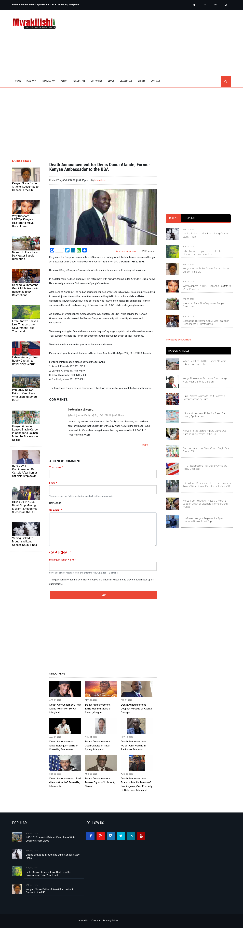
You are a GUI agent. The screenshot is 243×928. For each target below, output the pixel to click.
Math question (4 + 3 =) (61, 559)
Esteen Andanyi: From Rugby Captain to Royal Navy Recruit (25, 360)
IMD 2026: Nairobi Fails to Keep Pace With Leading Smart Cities (24, 395)
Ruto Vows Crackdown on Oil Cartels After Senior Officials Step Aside (24, 470)
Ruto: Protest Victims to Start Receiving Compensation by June (204, 398)
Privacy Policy (110, 920)
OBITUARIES (96, 80)
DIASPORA (31, 80)
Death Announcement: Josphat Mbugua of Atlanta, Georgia (136, 708)
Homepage (55, 503)
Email (52, 483)
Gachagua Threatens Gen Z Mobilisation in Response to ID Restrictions (25, 290)
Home (18, 80)
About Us (83, 920)
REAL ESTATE (79, 80)
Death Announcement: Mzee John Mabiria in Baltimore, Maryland (133, 745)
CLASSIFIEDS (126, 80)
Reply (145, 444)
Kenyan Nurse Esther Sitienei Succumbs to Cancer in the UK (25, 187)
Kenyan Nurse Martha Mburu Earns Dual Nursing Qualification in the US (205, 432)
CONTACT (155, 80)
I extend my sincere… (80, 409)
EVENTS (141, 80)
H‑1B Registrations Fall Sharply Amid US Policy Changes (205, 467)
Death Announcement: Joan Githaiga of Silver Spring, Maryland (98, 745)
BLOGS (111, 80)
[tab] (173, 218)
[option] (65, 3)
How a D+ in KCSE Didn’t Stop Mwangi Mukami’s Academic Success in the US (24, 507)
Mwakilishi (99, 180)
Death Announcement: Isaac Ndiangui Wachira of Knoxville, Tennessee (64, 745)
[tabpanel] (198, 273)
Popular (190, 218)
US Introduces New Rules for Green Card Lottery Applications (205, 415)
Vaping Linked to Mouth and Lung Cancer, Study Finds (24, 541)
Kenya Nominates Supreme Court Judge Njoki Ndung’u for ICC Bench (205, 380)
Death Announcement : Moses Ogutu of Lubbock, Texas (100, 782)
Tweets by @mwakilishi (178, 339)
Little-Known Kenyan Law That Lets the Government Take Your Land (25, 326)
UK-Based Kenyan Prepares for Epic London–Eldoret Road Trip (203, 520)
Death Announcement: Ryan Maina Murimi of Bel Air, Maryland (45, 4)
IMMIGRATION (48, 80)
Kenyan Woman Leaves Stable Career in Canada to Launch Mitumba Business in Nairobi (25, 432)
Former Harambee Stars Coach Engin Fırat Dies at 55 (206, 450)
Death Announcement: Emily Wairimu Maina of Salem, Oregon (98, 708)
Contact (95, 920)
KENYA (64, 80)
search (226, 81)
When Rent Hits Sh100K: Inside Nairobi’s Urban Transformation (204, 363)
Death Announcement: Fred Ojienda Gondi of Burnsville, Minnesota (65, 782)
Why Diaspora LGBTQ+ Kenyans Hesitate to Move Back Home (23, 221)
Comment (54, 510)
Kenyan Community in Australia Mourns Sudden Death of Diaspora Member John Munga (205, 504)
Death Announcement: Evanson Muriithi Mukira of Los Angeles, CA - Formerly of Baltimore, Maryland (136, 784)
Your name (55, 467)
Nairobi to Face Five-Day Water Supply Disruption (25, 255)
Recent (173, 218)
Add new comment (126, 251)
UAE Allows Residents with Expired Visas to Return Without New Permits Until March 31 (207, 485)
